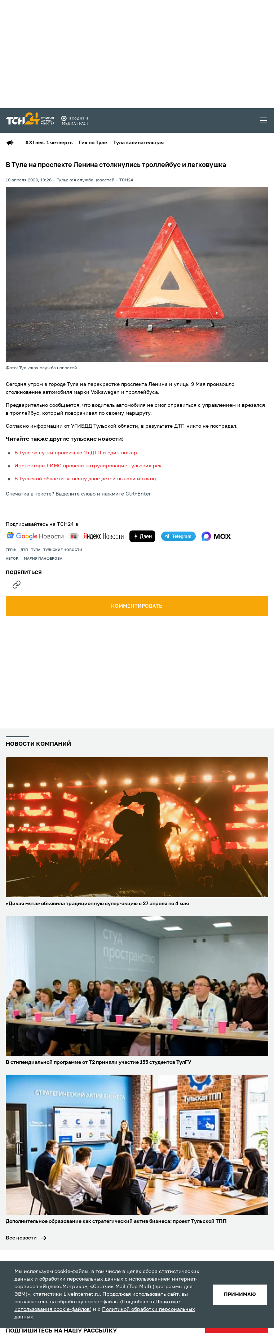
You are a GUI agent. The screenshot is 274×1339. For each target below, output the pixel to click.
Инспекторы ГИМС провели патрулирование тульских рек (88, 465)
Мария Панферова (43, 558)
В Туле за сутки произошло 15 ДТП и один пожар (75, 452)
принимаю (240, 1294)
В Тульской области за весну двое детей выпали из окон (85, 478)
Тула (35, 550)
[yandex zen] (142, 536)
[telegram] (178, 536)
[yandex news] (97, 536)
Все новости (21, 1238)
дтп (24, 550)
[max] (216, 536)
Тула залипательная (138, 142)
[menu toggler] (264, 120)
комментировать (137, 606)
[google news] (35, 536)
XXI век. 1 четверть (49, 142)
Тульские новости (62, 550)
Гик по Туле (93, 142)
